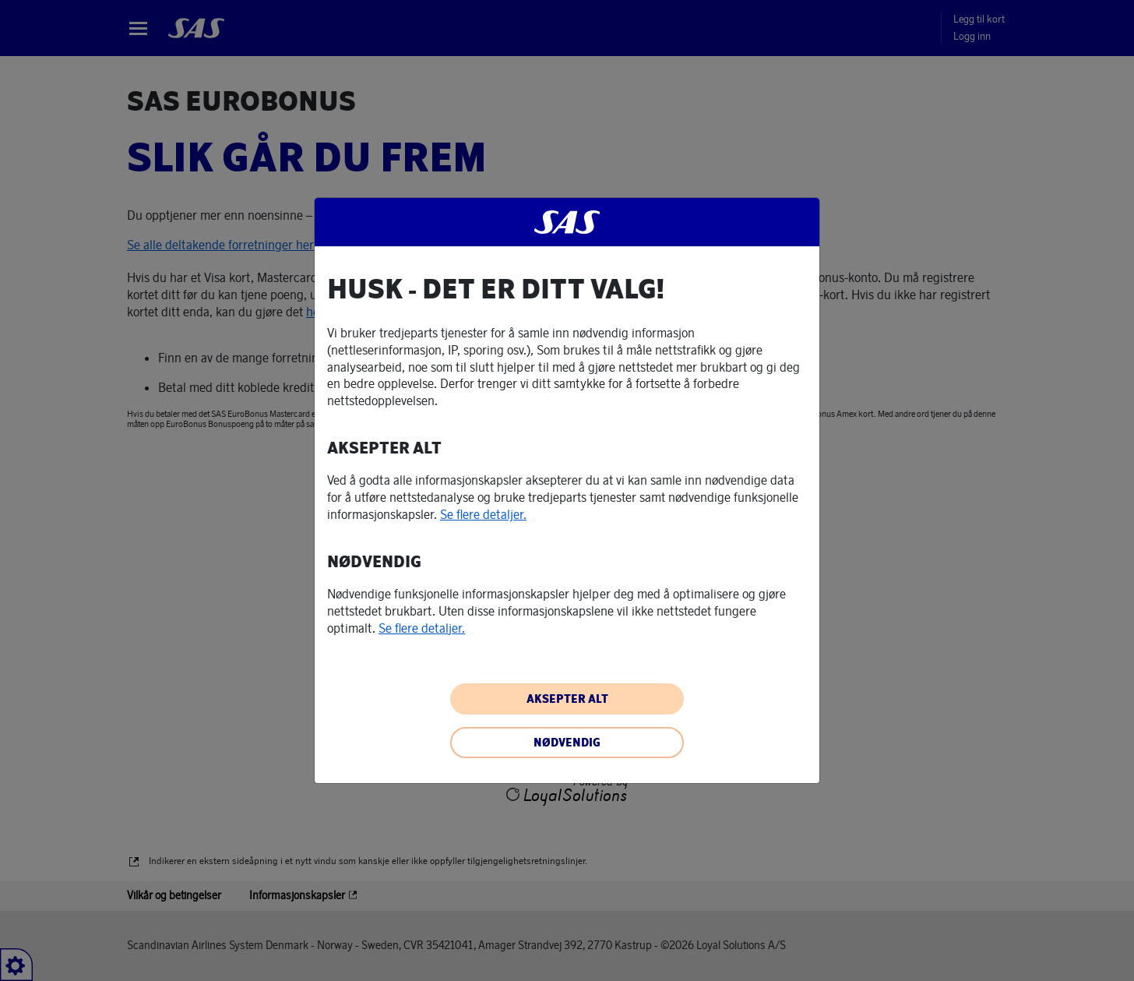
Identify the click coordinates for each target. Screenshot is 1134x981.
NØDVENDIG (567, 743)
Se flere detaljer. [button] (483, 514)
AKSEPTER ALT (567, 699)
